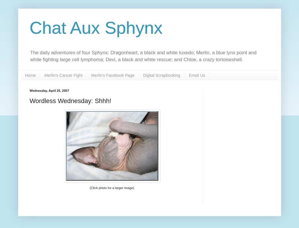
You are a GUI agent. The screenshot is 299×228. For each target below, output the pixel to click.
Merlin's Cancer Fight (63, 75)
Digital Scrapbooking (161, 75)
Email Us (197, 75)
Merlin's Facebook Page (113, 75)
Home (30, 75)
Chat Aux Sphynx (96, 28)
